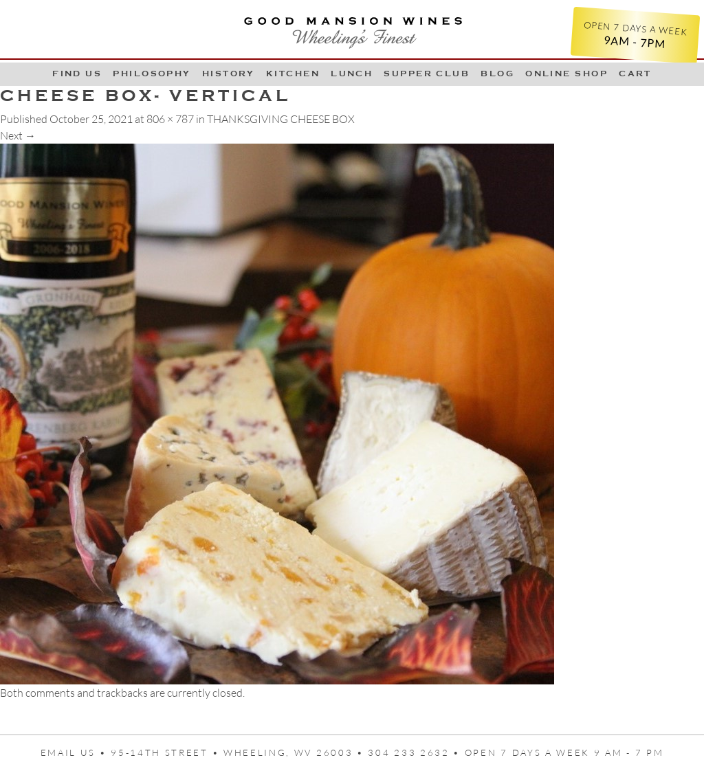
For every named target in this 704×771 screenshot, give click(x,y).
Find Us (77, 73)
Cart (635, 73)
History (228, 73)
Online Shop (566, 73)
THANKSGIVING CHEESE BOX (281, 119)
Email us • (76, 752)
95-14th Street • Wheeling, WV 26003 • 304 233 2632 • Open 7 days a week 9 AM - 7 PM (387, 752)
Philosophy (152, 73)
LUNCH (352, 73)
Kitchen (293, 73)
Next (18, 135)
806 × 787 (170, 119)
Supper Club (427, 73)
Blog (497, 73)
